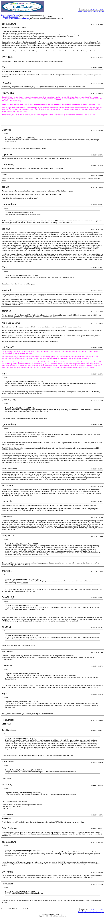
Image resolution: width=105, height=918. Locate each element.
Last (101, 9)
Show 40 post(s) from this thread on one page (91, 11)
